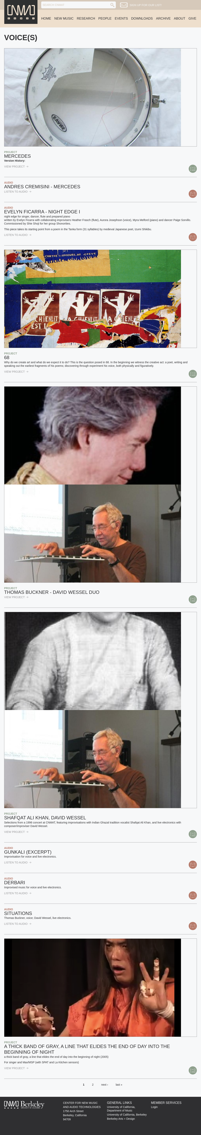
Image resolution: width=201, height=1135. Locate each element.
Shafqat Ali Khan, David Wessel (45, 817)
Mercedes (17, 156)
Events (121, 18)
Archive (163, 18)
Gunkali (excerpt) (27, 852)
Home (46, 18)
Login (154, 1107)
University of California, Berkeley (127, 1114)
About (179, 18)
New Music (64, 18)
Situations (18, 913)
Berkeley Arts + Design (121, 1118)
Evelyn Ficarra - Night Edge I (42, 211)
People (104, 18)
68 (6, 357)
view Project (16, 166)
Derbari (14, 882)
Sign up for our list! (146, 5)
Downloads (142, 18)
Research (86, 18)
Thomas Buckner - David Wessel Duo (51, 592)
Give (192, 18)
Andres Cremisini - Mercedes (42, 186)
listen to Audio (17, 191)
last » (119, 1084)
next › (104, 1084)
